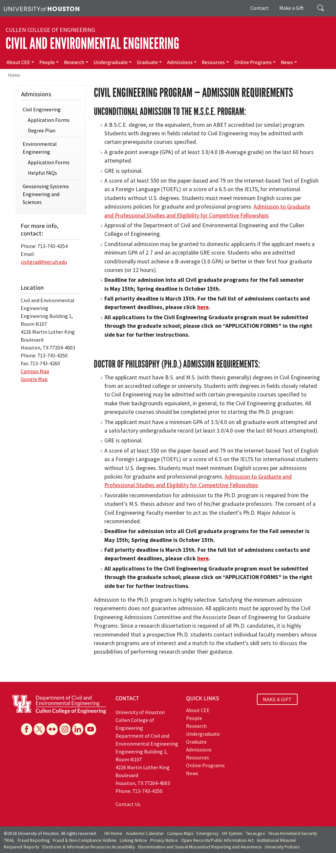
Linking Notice (133, 840)
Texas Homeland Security (292, 833)
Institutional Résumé (276, 840)
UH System (232, 833)
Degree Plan (41, 130)
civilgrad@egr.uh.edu (44, 261)
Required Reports (21, 847)
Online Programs (253, 62)
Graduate (147, 62)
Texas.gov (255, 833)
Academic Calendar (145, 833)
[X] (39, 729)
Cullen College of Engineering (50, 30)
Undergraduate (111, 62)
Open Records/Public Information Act (217, 840)
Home (14, 75)
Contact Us (128, 804)
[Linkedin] (77, 729)
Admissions (180, 62)
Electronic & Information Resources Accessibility (88, 847)
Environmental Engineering (40, 148)
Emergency (208, 833)
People (47, 62)
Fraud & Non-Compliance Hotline (84, 840)
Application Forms (49, 120)
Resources (213, 62)
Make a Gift (291, 8)
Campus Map (35, 371)
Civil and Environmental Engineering (92, 43)
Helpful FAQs (42, 172)
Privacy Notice (164, 840)
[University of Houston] (41, 8)
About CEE (18, 62)
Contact (259, 8)
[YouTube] (90, 729)
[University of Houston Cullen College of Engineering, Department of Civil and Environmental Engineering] (59, 703)
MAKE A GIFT (277, 699)
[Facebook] (26, 729)
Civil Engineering (42, 109)
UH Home (113, 833)
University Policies (282, 847)
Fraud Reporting (34, 840)
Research (74, 62)
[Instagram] (65, 729)
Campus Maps (180, 833)
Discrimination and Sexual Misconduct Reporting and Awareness (200, 847)
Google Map (34, 379)
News (287, 62)
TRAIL (9, 840)
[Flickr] (52, 729)
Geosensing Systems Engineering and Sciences (46, 194)
